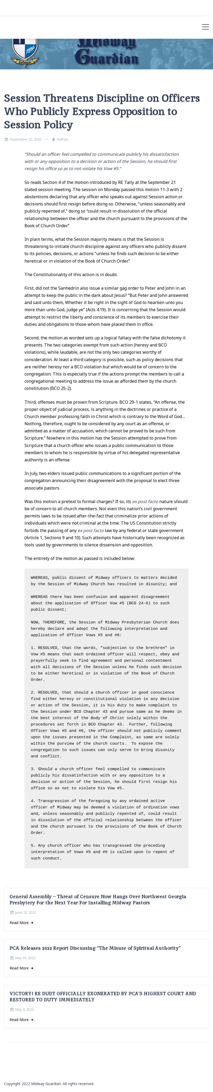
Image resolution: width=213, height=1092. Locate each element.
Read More (20, 922)
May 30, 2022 (25, 957)
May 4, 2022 (24, 1009)
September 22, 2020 (25, 139)
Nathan (62, 139)
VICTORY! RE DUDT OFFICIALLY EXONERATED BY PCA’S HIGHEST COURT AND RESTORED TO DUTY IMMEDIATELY (103, 996)
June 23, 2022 (25, 912)
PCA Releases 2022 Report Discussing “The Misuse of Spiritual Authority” (95, 948)
